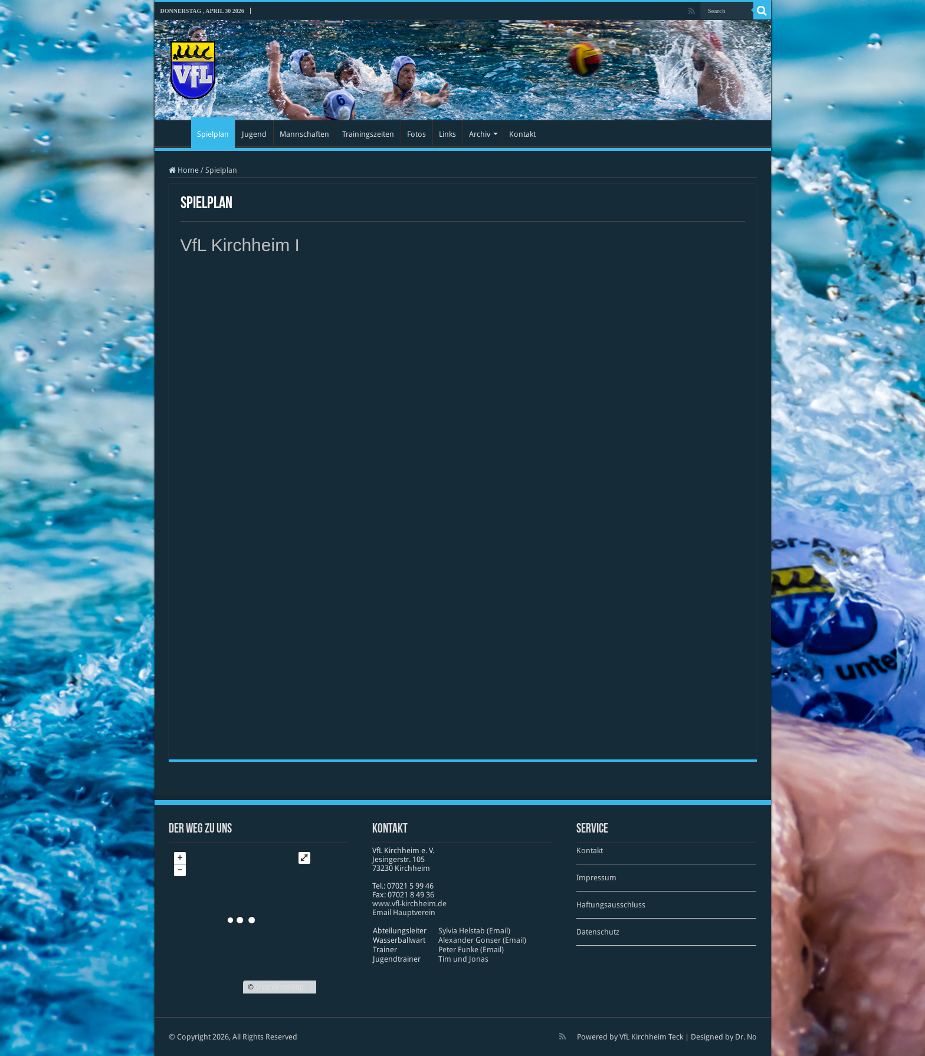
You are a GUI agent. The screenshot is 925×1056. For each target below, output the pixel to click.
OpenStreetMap (279, 987)
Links (447, 134)
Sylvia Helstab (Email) (474, 930)
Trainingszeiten (368, 134)
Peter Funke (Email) (471, 949)
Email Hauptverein (403, 912)
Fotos (416, 134)
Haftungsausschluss (610, 904)
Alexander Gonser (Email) (482, 940)
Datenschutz (597, 931)
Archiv (479, 134)
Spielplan (213, 134)
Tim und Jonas (463, 959)
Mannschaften (304, 134)
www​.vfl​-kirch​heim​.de (409, 903)
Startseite (175, 132)
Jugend (254, 134)
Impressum (596, 877)
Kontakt (522, 134)
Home (184, 170)
